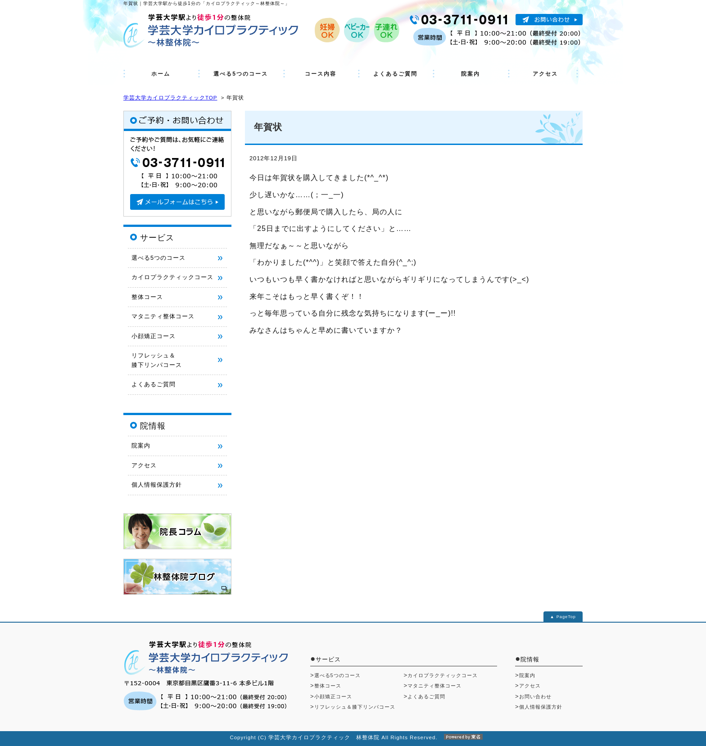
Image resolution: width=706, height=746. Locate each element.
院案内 (470, 74)
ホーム (160, 74)
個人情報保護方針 (156, 484)
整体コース (147, 297)
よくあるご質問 (395, 74)
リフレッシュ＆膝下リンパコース (354, 707)
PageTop (566, 617)
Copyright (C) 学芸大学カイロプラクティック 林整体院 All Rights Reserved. (353, 737)
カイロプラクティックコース (172, 277)
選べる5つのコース (240, 74)
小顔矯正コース (153, 336)
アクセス (545, 74)
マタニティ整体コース (163, 316)
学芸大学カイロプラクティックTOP (170, 97)
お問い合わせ (535, 696)
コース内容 (320, 74)
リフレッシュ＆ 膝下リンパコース (156, 360)
